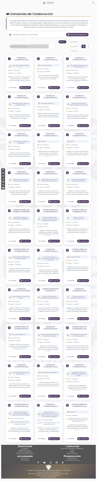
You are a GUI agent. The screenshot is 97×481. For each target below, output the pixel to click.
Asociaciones (74, 51)
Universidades (73, 42)
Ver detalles (12, 87)
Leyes (72, 450)
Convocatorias (25, 460)
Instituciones (74, 46)
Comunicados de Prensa (72, 460)
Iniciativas (72, 452)
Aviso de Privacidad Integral (48, 477)
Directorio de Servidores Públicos (25, 453)
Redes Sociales (72, 458)
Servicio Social (25, 458)
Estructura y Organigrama (25, 452)
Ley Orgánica (24, 448)
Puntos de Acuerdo (72, 453)
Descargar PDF (25, 87)
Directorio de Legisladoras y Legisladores (72, 448)
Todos (62, 42)
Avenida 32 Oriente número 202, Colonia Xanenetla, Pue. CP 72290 (48, 474)
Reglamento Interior (24, 450)
